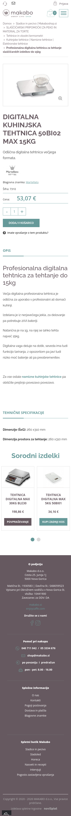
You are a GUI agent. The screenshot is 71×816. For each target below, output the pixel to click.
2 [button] (39, 539)
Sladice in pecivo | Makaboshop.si (36, 23)
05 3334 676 (47, 648)
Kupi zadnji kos (53, 522)
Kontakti (35, 700)
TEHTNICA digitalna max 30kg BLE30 (18, 499)
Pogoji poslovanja (35, 705)
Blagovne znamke (35, 715)
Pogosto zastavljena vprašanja (35, 774)
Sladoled (35, 754)
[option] (17, 498)
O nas (35, 695)
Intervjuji (35, 769)
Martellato (32, 182)
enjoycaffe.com (35, 608)
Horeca (35, 759)
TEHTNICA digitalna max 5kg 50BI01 (53, 499)
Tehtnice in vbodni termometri (24, 35)
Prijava (63, 3)
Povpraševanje (18, 522)
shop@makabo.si (38, 655)
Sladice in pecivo (35, 749)
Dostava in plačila (35, 710)
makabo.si (35, 604)
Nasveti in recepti (35, 764)
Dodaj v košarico (21, 222)
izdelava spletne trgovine (34, 808)
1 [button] (33, 539)
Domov (7, 23)
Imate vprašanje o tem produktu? (25, 232)
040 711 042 (29, 648)
